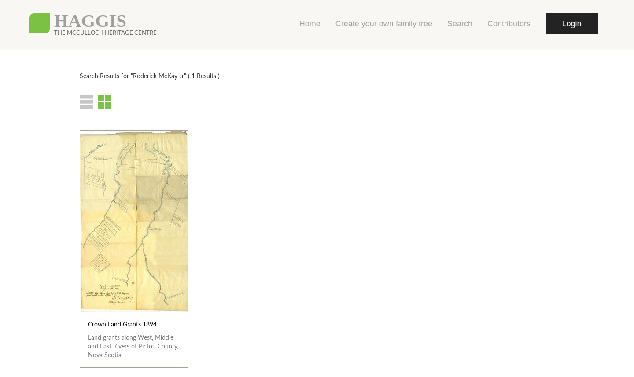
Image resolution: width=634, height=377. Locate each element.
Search (459, 23)
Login (571, 23)
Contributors (509, 23)
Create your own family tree (383, 23)
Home (310, 23)
